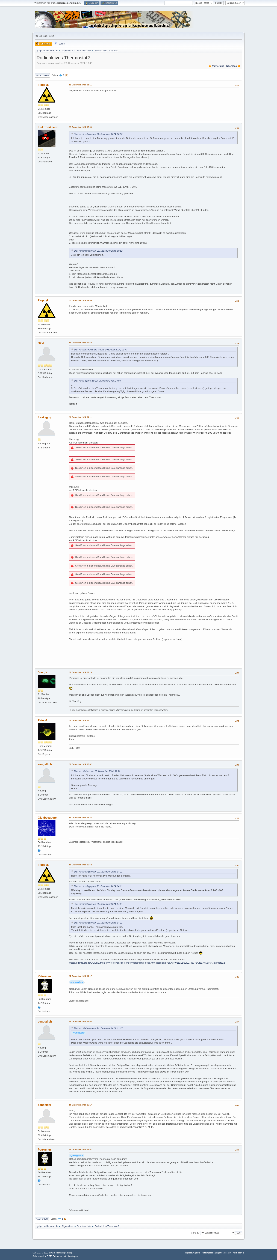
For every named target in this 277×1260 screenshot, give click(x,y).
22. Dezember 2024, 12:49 (80, 127)
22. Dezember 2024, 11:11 (80, 85)
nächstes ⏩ (233, 66)
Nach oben (42, 1219)
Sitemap (68, 1253)
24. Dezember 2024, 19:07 (80, 1149)
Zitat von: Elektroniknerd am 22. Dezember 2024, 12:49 (100, 349)
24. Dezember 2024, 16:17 (80, 1105)
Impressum (190, 1253)
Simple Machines (56, 1253)
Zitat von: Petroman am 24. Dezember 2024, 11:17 (98, 1028)
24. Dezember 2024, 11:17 (80, 976)
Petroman (44, 976)
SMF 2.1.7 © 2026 (40, 1253)
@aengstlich (76, 982)
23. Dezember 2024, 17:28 (80, 818)
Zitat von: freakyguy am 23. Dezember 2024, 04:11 (98, 872)
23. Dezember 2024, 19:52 (80, 865)
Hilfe (198, 1253)
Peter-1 (42, 720)
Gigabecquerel (47, 817)
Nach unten (42, 75)
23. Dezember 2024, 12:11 (80, 720)
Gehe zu (195, 1232)
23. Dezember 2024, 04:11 (80, 417)
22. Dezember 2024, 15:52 (80, 343)
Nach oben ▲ (238, 1253)
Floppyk (43, 84)
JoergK (43, 672)
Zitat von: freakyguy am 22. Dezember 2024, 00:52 (98, 134)
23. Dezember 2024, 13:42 (80, 764)
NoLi (41, 342)
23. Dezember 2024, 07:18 (80, 672)
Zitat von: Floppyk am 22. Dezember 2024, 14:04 (97, 381)
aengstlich (45, 764)
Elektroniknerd (48, 127)
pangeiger (44, 1104)
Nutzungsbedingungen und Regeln (216, 1253)
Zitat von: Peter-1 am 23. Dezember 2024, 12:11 (97, 771)
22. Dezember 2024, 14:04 (80, 300)
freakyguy (44, 417)
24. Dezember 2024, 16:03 (80, 1021)
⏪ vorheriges (216, 66)
